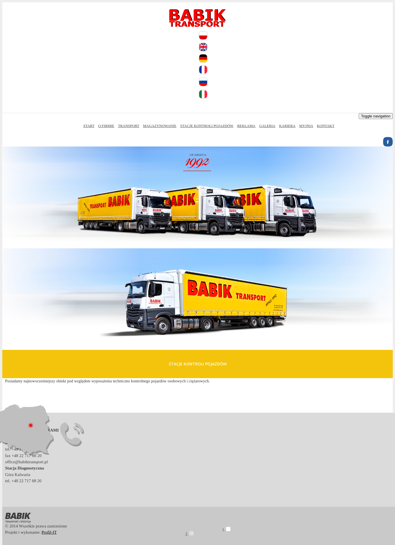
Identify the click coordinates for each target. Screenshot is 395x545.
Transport (128, 126)
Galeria (267, 126)
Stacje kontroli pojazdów (206, 126)
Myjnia (306, 126)
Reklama (246, 126)
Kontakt (325, 126)
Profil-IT (49, 532)
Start (88, 126)
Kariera (287, 126)
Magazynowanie (160, 126)
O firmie (106, 126)
